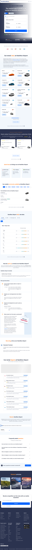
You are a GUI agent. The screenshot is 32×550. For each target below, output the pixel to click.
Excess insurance (26, 533)
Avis (8, 545)
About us (1, 531)
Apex (9, 544)
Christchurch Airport (3, 543)
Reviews (1, 534)
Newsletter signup (26, 534)
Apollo (17, 543)
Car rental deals (26, 531)
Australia (9, 531)
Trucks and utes (18, 533)
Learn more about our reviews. (15, 159)
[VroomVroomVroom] (6, 1)
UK (8, 534)
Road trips (25, 537)
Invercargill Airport (3, 547)
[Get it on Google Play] (26, 545)
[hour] (16, 23)
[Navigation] (31, 1)
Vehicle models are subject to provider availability (15, 207)
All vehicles (17, 534)
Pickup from (6, 17)
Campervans (10, 13)
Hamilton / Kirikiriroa (16, 59)
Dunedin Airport (2, 544)
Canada (9, 533)
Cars (5, 13)
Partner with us (2, 535)
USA (8, 535)
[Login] (29, 1)
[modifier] (19, 23)
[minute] (18, 23)
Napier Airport (2, 548)
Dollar (9, 548)
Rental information (26, 535)
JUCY (17, 548)
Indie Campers (18, 547)
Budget (9, 547)
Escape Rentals (18, 545)
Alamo (9, 543)
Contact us (2, 533)
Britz (16, 544)
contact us (5, 328)
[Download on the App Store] (26, 543)
